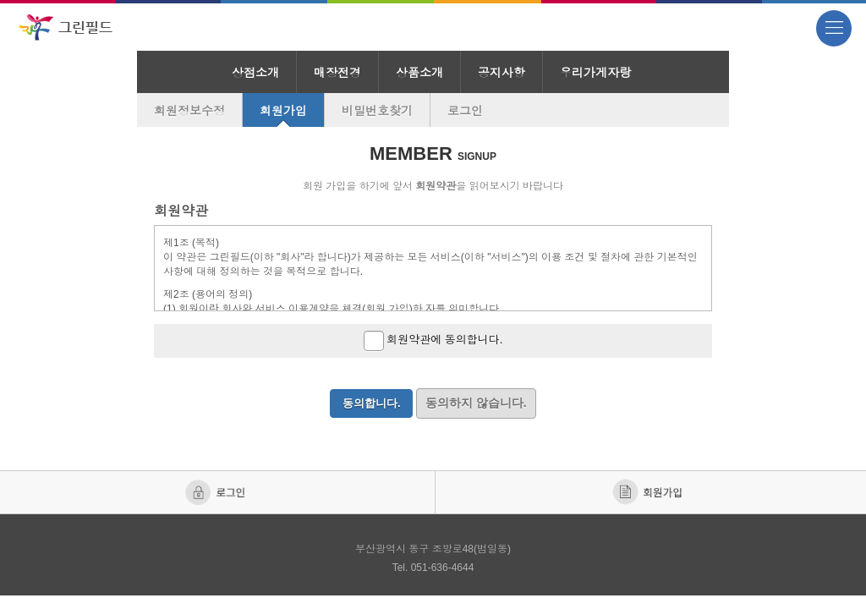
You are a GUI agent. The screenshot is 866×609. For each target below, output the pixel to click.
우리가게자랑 (595, 73)
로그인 (465, 111)
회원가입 (283, 111)
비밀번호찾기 (377, 111)
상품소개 (419, 73)
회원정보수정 (189, 111)
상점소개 (255, 73)
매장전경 (337, 73)
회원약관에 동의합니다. (433, 341)
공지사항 (501, 73)
